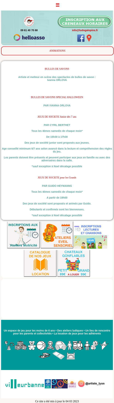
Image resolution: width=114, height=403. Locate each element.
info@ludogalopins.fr (85, 30)
